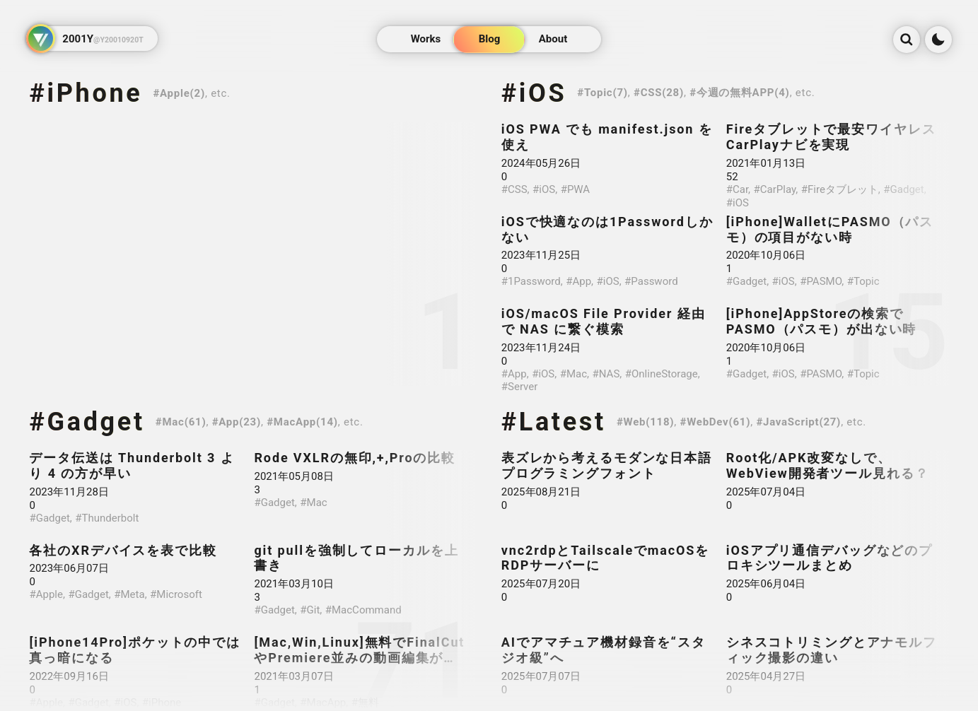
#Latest (553, 422)
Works (425, 39)
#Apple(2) (179, 93)
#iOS (534, 93)
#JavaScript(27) (798, 422)
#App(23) (236, 422)
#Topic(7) (602, 92)
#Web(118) (645, 422)
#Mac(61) (181, 422)
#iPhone (85, 93)
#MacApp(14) (302, 422)
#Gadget (86, 422)
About (552, 39)
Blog (489, 39)
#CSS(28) (659, 92)
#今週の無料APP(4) (739, 92)
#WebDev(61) (715, 422)
